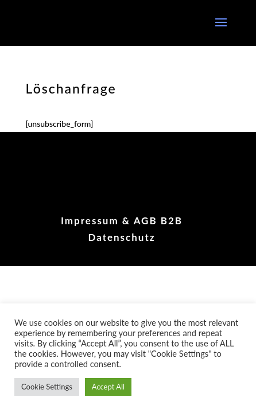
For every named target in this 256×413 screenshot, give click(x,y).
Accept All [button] (108, 386)
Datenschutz (121, 237)
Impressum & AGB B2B (122, 221)
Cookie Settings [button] (46, 386)
